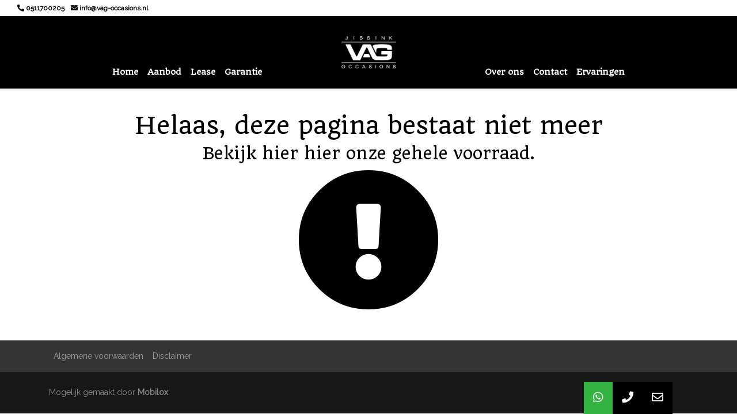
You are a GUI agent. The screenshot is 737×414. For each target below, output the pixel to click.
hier (280, 153)
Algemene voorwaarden (98, 356)
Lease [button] (203, 72)
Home (125, 72)
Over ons (504, 72)
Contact (550, 72)
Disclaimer (172, 356)
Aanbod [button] (164, 72)
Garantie (243, 72)
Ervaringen (600, 72)
